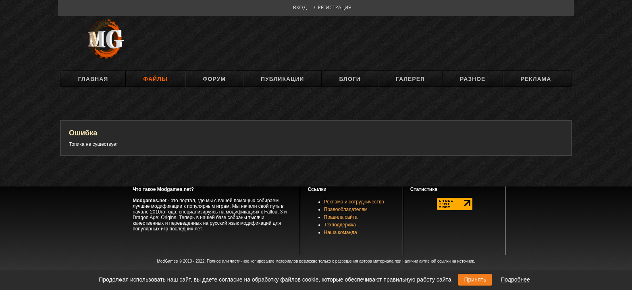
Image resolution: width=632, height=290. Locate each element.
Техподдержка (340, 225)
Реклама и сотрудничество (354, 202)
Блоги (349, 79)
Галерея (410, 79)
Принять (475, 279)
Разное (472, 79)
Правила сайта (341, 217)
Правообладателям (346, 209)
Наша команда (340, 232)
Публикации (282, 79)
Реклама (535, 79)
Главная (93, 79)
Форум (214, 79)
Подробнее (515, 279)
